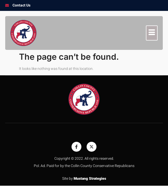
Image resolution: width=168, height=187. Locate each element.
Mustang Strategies (90, 178)
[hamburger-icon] (152, 33)
